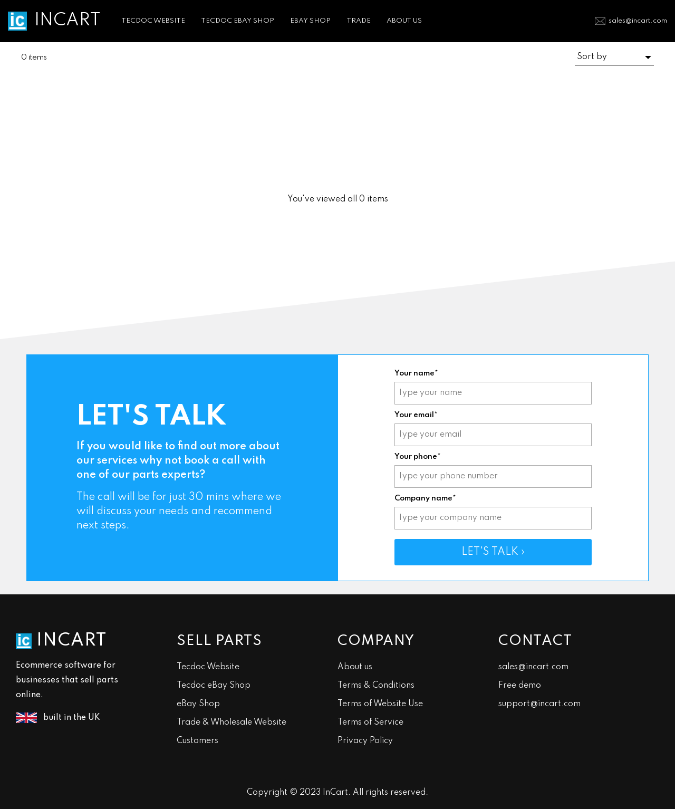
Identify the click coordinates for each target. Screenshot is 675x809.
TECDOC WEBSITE (153, 20)
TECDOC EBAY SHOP (237, 20)
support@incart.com (539, 704)
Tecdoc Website (208, 667)
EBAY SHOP (310, 20)
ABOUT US (404, 20)
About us (355, 667)
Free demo (519, 685)
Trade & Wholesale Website (231, 722)
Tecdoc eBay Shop (213, 685)
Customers (197, 741)
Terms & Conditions (376, 685)
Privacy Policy (365, 741)
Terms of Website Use (380, 704)
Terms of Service (370, 722)
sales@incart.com (638, 20)
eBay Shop (198, 704)
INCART (67, 21)
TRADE (358, 20)
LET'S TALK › (493, 552)
